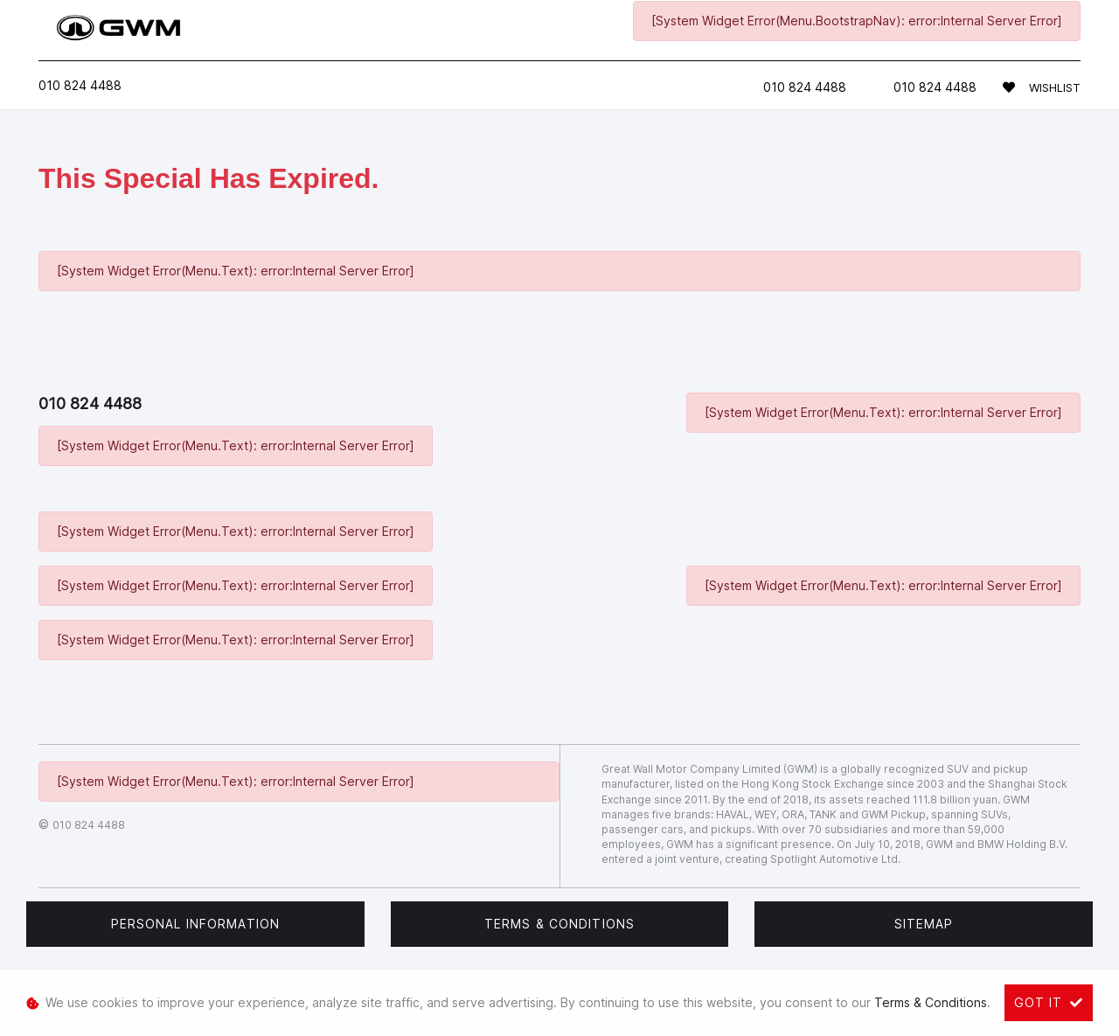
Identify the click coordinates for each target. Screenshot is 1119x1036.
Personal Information (195, 923)
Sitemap (924, 923)
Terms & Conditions (559, 923)
